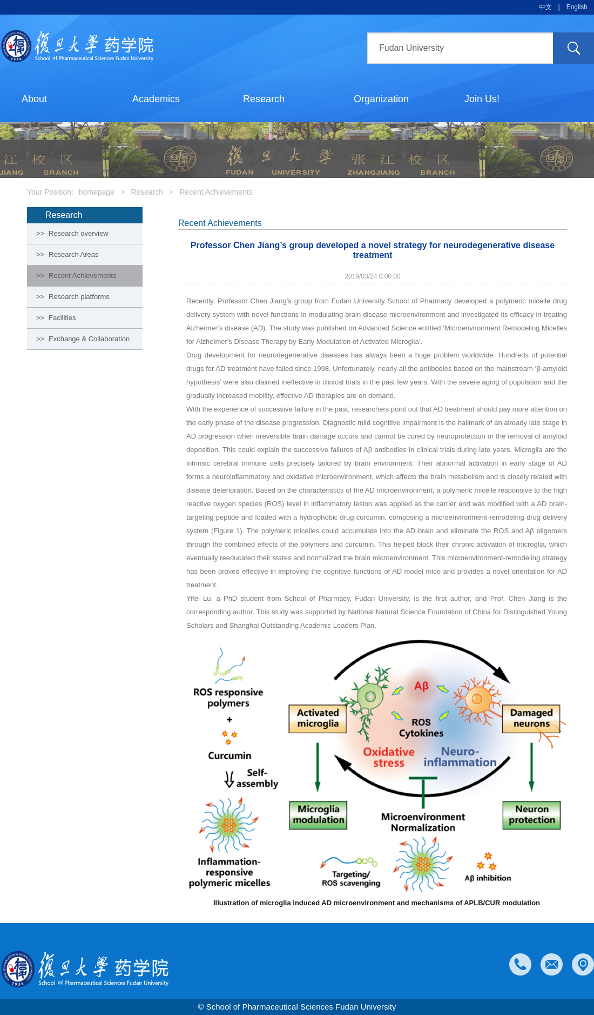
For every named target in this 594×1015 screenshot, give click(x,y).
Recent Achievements (215, 192)
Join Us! (482, 99)
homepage (96, 192)
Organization (381, 99)
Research (264, 99)
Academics (156, 99)
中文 (545, 7)
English (577, 7)
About (34, 99)
